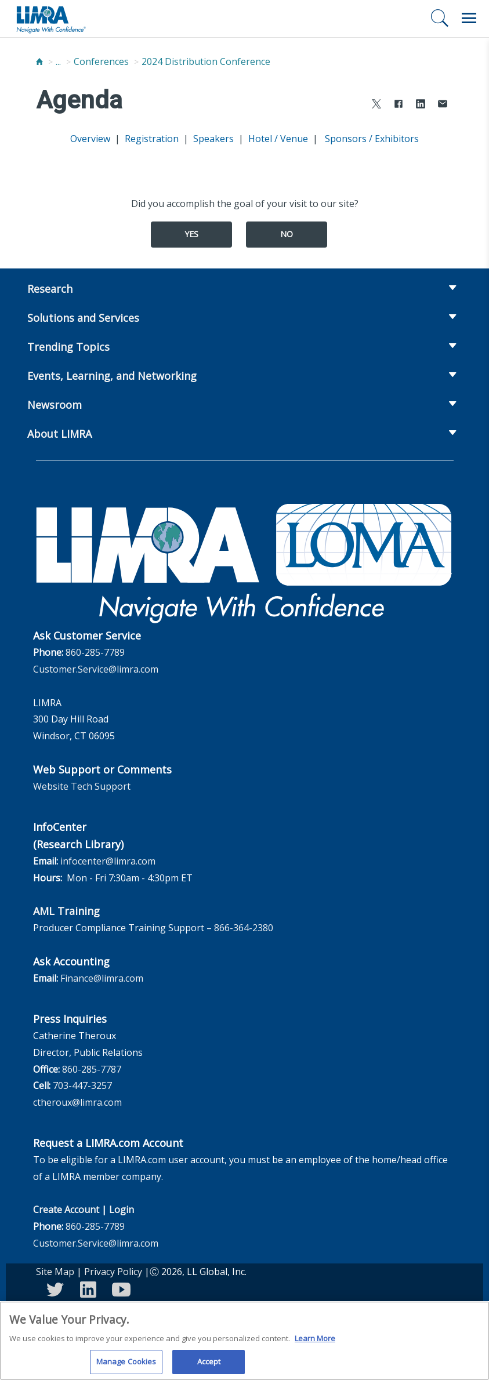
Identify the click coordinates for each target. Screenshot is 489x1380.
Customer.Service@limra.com (95, 669)
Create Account (66, 1209)
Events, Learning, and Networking (112, 376)
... (58, 61)
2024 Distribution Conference (206, 61)
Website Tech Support (82, 786)
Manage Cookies (126, 1366)
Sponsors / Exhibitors (371, 138)
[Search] (439, 17)
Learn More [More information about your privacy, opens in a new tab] (315, 1342)
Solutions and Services (83, 318)
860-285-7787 (91, 1069)
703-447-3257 (82, 1085)
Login (121, 1209)
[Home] (39, 61)
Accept (209, 1366)
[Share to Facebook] (398, 105)
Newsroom (54, 405)
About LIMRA (59, 434)
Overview (90, 138)
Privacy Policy (113, 1271)
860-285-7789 (95, 652)
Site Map (55, 1271)
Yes (191, 233)
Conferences (101, 61)
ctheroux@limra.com (77, 1102)
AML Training (66, 911)
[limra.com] (50, 18)
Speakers (213, 138)
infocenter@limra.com (107, 861)
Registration (152, 138)
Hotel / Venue (278, 138)
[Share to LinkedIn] (421, 105)
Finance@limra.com (101, 978)
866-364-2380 (243, 927)
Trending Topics (68, 347)
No (286, 233)
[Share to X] (376, 105)
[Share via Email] (443, 105)
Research (50, 289)
